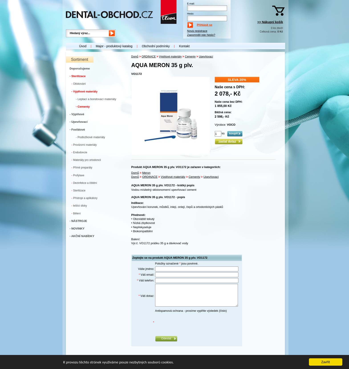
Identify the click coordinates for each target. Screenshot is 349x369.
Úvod (83, 46)
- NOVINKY (77, 228)
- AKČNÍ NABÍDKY (82, 236)
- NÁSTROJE (78, 221)
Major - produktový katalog (114, 46)
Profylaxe (77, 175)
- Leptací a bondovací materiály (96, 99)
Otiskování (78, 83)
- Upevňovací (79, 121)
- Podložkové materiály (90, 137)
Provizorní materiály (84, 144)
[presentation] (189, 322)
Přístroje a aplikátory (84, 198)
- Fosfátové (77, 129)
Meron (146, 172)
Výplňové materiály (84, 91)
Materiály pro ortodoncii (86, 160)
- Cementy (83, 106)
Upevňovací (206, 56)
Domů (134, 56)
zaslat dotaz (228, 141)
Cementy (190, 56)
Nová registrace (197, 31)
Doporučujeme (80, 68)
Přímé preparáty (81, 167)
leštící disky (79, 205)
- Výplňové (77, 114)
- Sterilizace (78, 76)
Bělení (76, 213)
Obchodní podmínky (156, 46)
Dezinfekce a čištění (84, 182)
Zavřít (325, 362)
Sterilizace (78, 190)
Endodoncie (79, 152)
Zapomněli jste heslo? (201, 35)
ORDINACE (149, 56)
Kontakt (184, 46)
